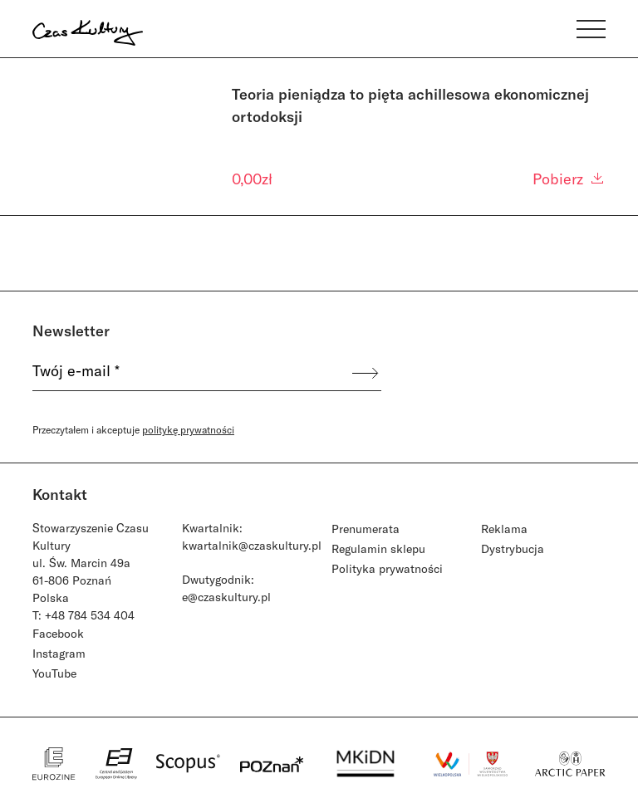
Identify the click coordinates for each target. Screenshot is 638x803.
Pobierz (569, 178)
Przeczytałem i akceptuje (133, 429)
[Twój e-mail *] (191, 372)
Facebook (58, 633)
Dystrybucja (512, 548)
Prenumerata (365, 528)
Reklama (504, 528)
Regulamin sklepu (378, 548)
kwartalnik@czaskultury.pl (251, 545)
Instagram (59, 653)
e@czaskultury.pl (226, 597)
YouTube (54, 673)
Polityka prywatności (387, 568)
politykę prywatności (188, 429)
